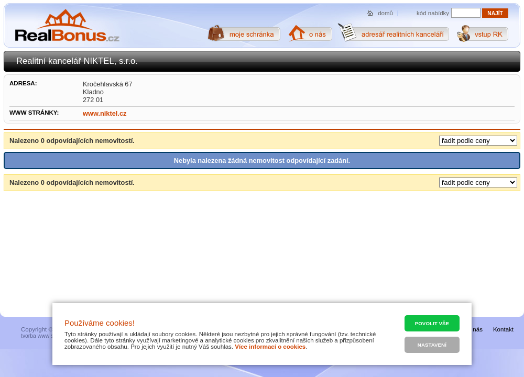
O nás (474, 329)
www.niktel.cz (104, 113)
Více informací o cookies (270, 346)
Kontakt (503, 329)
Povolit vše (432, 323)
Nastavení (432, 345)
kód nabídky (433, 13)
